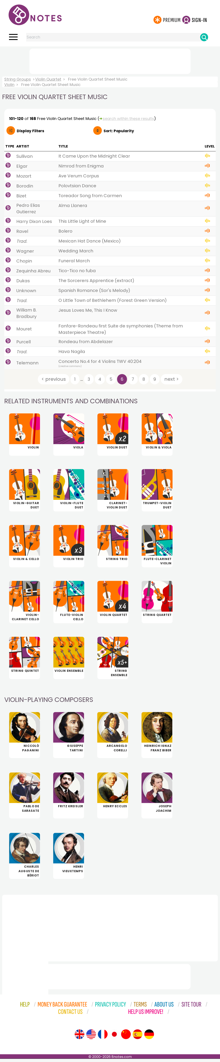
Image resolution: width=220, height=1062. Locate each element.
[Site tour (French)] (102, 1037)
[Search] (204, 37)
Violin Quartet (48, 79)
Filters (30, 131)
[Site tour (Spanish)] (137, 1037)
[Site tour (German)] (149, 1037)
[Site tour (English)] (79, 1037)
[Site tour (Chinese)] (126, 1037)
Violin (9, 84)
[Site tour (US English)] (91, 1037)
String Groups (17, 79)
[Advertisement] (110, 60)
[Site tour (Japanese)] (114, 1037)
